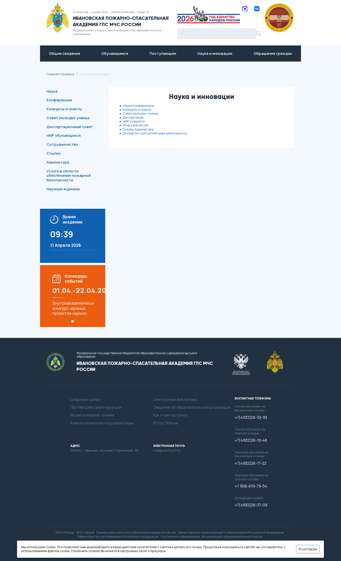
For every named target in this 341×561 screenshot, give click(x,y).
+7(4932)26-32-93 (251, 417)
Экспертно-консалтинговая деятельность (155, 133)
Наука (52, 91)
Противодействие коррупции (95, 407)
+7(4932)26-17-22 (250, 463)
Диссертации (133, 117)
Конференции (59, 100)
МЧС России (65, 532)
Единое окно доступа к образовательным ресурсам (136, 532)
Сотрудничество (62, 144)
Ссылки (53, 153)
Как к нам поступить (170, 415)
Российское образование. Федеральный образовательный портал (212, 536)
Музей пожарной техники (92, 415)
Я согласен (308, 549)
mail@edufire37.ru (166, 450)
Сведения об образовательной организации (192, 407)
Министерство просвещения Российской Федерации (118, 536)
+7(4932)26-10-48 (251, 440)
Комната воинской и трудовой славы (102, 423)
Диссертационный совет (70, 126)
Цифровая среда (85, 399)
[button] (72, 321)
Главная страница (60, 74)
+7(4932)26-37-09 (251, 505)
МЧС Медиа (85, 532)
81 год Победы (165, 423)
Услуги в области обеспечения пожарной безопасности (69, 176)
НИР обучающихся (64, 135)
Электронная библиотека (175, 399)
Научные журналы (63, 189)
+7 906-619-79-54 (251, 486)
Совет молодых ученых (68, 117)
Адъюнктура (58, 162)
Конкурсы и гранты (64, 109)
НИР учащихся (134, 121)
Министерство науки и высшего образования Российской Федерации (231, 532)
